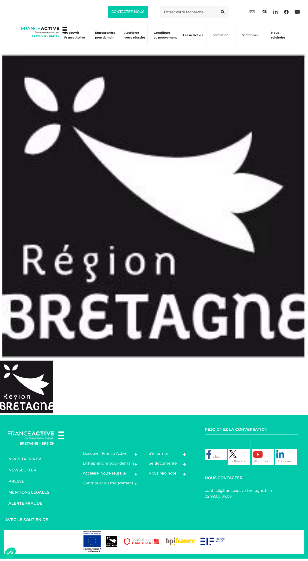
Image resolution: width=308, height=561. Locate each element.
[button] (128, 12)
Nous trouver (24, 461)
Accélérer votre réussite (131, 39)
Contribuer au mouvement (163, 39)
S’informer (249, 39)
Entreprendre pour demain (101, 39)
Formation (219, 39)
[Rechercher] (223, 12)
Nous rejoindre (278, 39)
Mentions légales (28, 494)
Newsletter (22, 472)
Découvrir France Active (70, 39)
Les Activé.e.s (194, 39)
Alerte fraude (25, 505)
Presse (16, 483)
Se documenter (163, 465)
